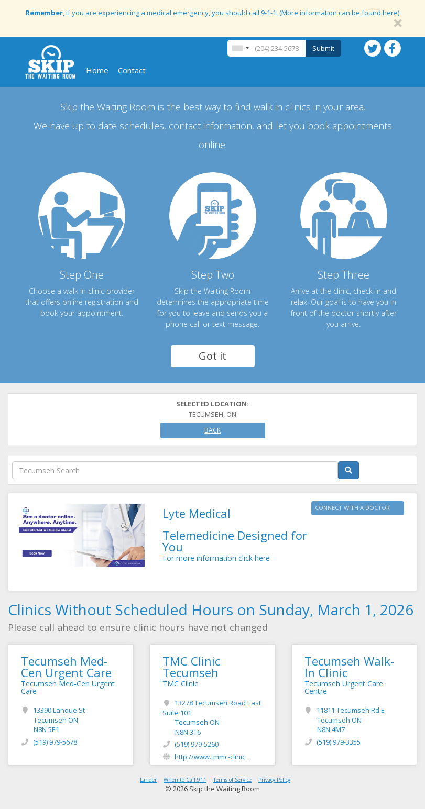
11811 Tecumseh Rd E (351, 719)
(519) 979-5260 (197, 744)
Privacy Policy (274, 779)
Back (212, 430)
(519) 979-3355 (339, 742)
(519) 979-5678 (55, 742)
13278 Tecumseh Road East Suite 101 (211, 717)
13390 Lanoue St (59, 719)
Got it (212, 356)
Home (97, 70)
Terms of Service (232, 779)
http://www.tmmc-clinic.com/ (219, 756)
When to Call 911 (185, 779)
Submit (323, 48)
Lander (148, 779)
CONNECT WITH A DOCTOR (352, 508)
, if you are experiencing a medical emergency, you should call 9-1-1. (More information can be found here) (212, 12)
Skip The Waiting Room (50, 62)
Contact (132, 70)
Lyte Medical (196, 513)
